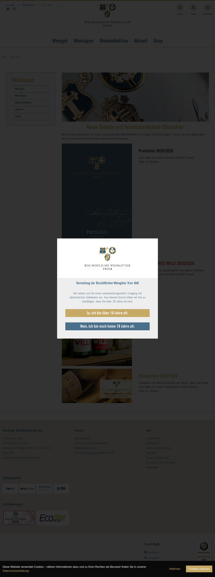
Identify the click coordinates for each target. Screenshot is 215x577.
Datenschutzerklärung (16, 570)
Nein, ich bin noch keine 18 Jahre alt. (107, 327)
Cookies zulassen (199, 568)
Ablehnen (175, 568)
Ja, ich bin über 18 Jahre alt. (107, 313)
